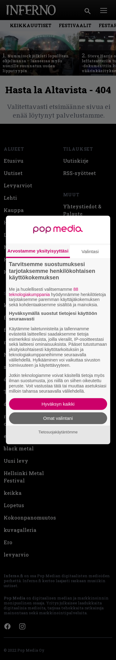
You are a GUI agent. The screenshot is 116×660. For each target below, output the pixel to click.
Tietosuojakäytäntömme (58, 432)
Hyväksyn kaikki (58, 404)
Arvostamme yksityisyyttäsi (38, 250)
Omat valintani (58, 418)
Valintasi (90, 251)
